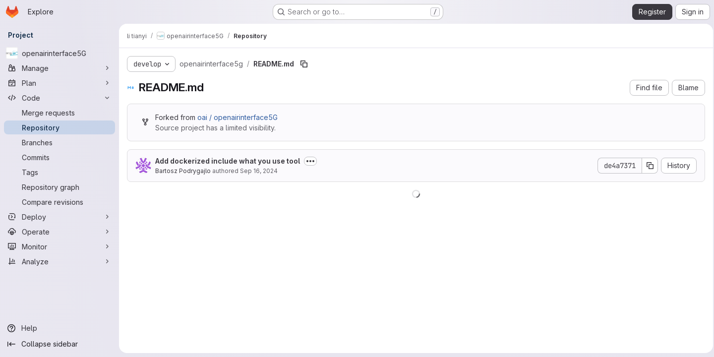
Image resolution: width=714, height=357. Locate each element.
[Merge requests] (59, 112)
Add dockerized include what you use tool (227, 161)
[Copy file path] (304, 64)
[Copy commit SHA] (647, 166)
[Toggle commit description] (310, 161)
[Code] (59, 98)
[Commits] (59, 157)
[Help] (59, 328)
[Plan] (59, 83)
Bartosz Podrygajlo (183, 171)
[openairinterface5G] (59, 53)
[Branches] (59, 142)
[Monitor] (59, 246)
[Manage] (59, 68)
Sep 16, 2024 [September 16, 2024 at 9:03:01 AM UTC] (259, 171)
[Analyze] (59, 261)
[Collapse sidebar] (59, 344)
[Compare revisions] (59, 202)
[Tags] (59, 172)
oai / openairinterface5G (237, 117)
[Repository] (59, 127)
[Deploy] (59, 217)
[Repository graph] (59, 187)
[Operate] (59, 231)
